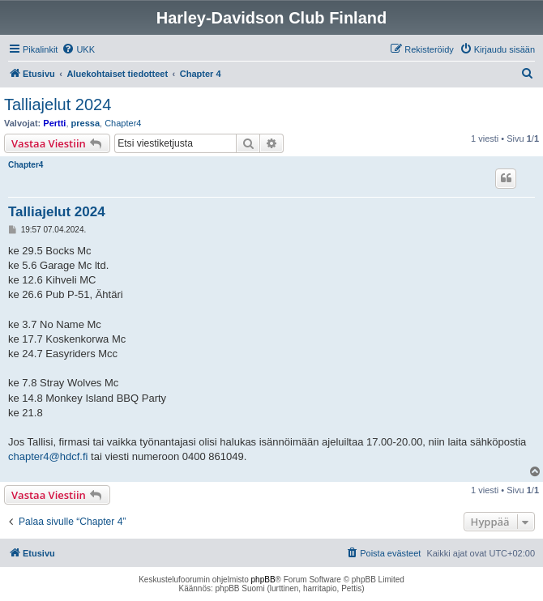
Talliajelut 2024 (57, 104)
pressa (85, 123)
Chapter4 (123, 123)
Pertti (54, 123)
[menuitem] (78, 49)
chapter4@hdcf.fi (48, 456)
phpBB (263, 579)
